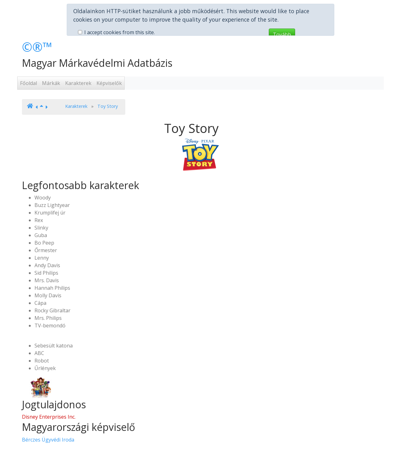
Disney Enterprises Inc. (49, 396)
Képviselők (109, 63)
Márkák (51, 63)
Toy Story (107, 86)
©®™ (37, 26)
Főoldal (28, 63)
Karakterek (78, 63)
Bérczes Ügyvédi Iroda (48, 419)
